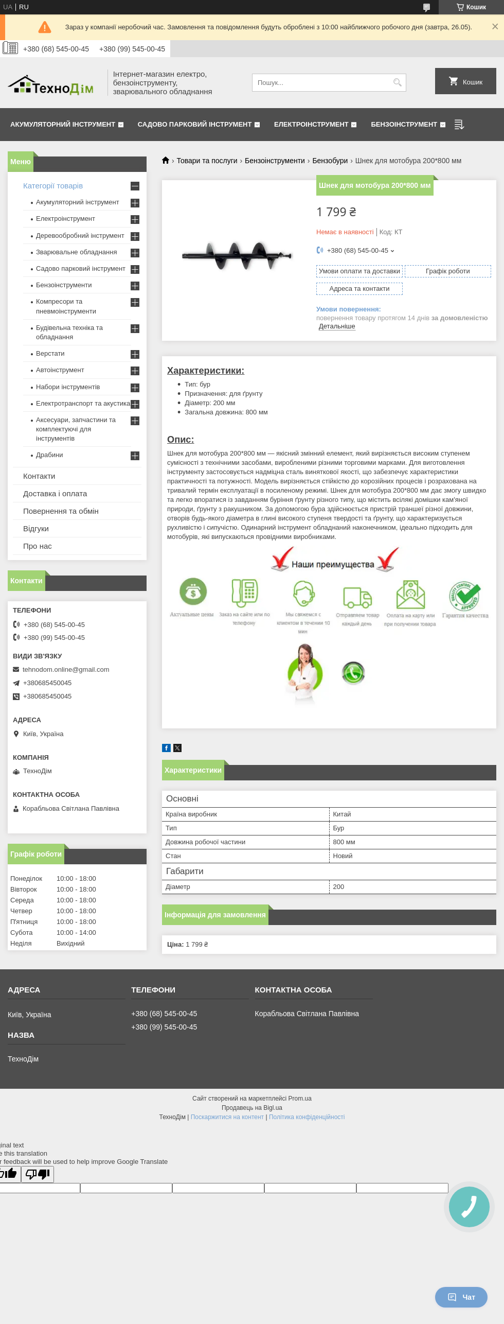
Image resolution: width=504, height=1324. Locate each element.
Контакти (39, 476)
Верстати (50, 353)
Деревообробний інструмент (80, 235)
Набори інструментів (68, 387)
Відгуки (36, 528)
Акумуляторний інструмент (62, 124)
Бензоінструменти (275, 160)
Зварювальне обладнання (76, 252)
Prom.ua (300, 1098)
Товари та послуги (206, 160)
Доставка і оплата (55, 493)
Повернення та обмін (61, 511)
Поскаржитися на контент (227, 1117)
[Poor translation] (37, 1174)
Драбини (49, 455)
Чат (461, 1297)
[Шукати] (397, 83)
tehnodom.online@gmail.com (66, 669)
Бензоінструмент (404, 124)
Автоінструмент (60, 370)
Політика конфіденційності (307, 1117)
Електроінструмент (311, 124)
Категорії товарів (53, 185)
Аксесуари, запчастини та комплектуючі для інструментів (76, 429)
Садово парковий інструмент (195, 124)
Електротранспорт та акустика (83, 403)
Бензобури (330, 160)
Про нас (37, 546)
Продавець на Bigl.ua (252, 1107)
